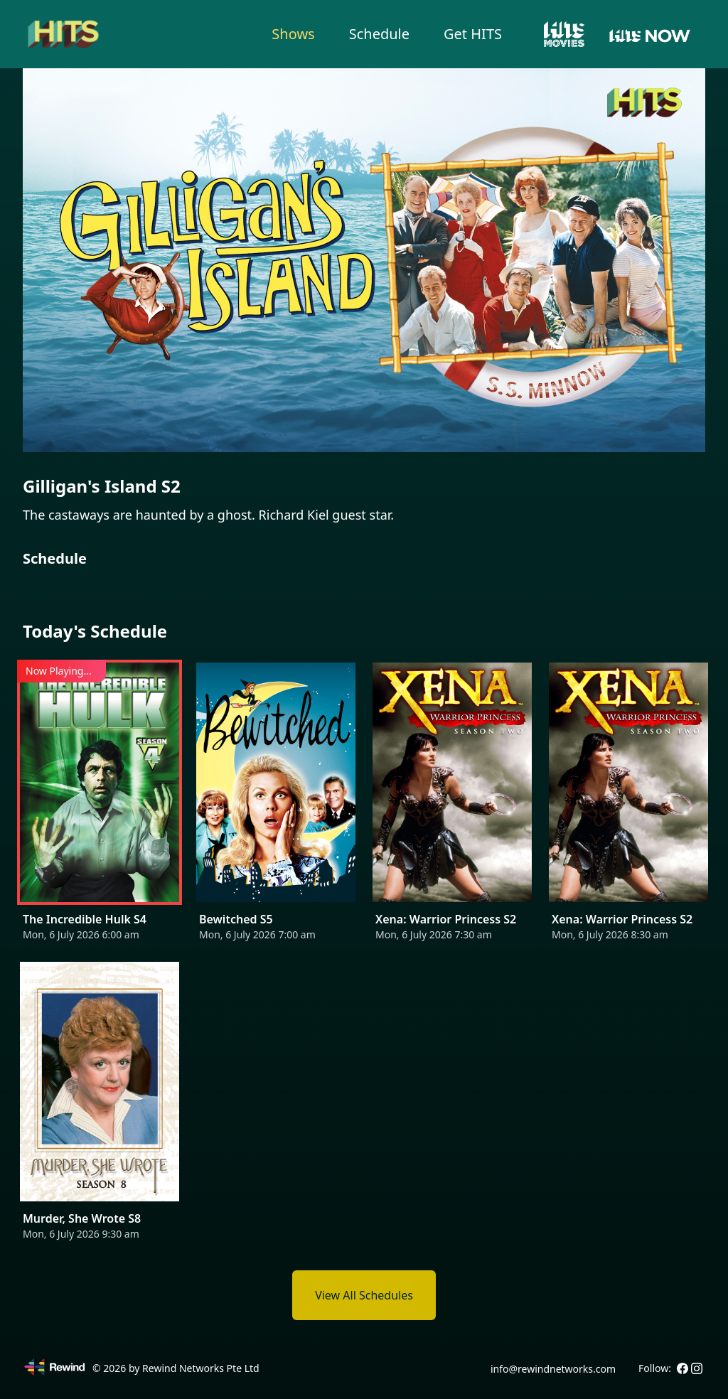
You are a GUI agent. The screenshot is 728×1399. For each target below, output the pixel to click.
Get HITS (473, 33)
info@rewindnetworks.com (553, 1369)
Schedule (379, 33)
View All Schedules (364, 1295)
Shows (293, 33)
